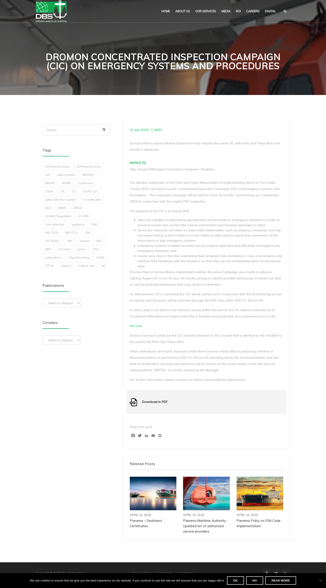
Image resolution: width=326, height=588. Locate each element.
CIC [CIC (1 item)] (62, 191)
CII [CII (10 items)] (74, 191)
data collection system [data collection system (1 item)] (60, 199)
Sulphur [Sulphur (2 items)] (66, 266)
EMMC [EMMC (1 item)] (62, 208)
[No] (320, 580)
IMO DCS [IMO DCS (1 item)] (72, 232)
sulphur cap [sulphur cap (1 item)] (86, 266)
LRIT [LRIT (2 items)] (70, 241)
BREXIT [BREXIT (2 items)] (50, 183)
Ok (235, 580)
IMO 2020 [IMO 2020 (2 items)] (51, 232)
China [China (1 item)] (49, 191)
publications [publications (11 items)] (53, 257)
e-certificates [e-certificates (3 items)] (92, 199)
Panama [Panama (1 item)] (64, 249)
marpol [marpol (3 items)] (84, 241)
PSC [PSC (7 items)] (96, 249)
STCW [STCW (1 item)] (49, 266)
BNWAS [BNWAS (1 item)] (88, 175)
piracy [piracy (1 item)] (82, 249)
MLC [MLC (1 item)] (100, 241)
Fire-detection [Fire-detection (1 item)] (55, 224)
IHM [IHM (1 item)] (94, 224)
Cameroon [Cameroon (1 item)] (86, 183)
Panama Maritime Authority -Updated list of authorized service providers (205, 525)
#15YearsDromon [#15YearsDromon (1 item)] (57, 166)
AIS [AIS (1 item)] (47, 175)
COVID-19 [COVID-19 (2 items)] (90, 191)
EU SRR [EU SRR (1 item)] (83, 216)
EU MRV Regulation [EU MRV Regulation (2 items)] (58, 216)
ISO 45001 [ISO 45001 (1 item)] (52, 241)
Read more (281, 580)
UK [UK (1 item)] (103, 266)
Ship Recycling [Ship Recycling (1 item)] (79, 257)
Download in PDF (155, 402)
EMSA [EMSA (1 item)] (78, 208)
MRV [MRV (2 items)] (48, 249)
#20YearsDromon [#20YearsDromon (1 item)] (89, 166)
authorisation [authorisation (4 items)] (66, 175)
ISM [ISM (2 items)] (87, 232)
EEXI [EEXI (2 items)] (48, 208)
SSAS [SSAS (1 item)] (100, 257)
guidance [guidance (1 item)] (78, 224)
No (254, 580)
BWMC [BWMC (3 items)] (67, 183)
